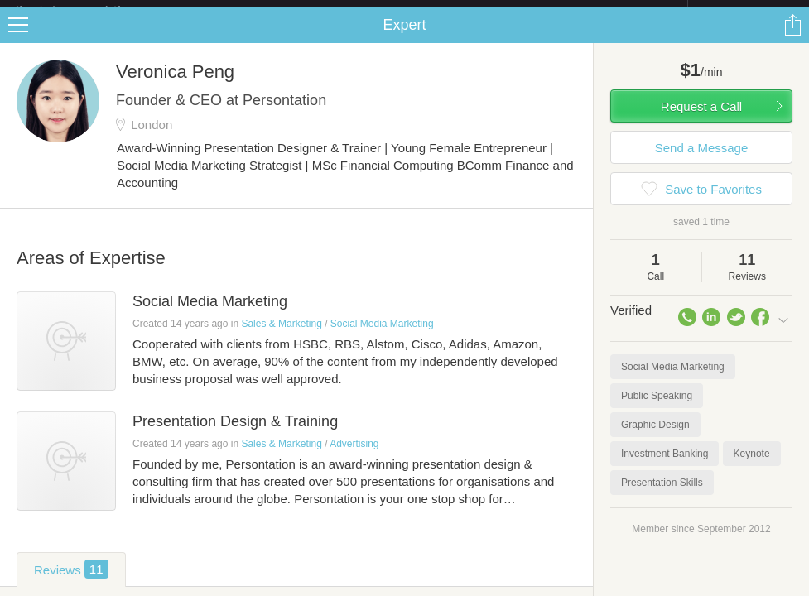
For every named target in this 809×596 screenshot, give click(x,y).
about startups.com (746, 11)
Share (792, 38)
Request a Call (701, 120)
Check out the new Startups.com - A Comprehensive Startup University (508, 11)
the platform (86, 9)
